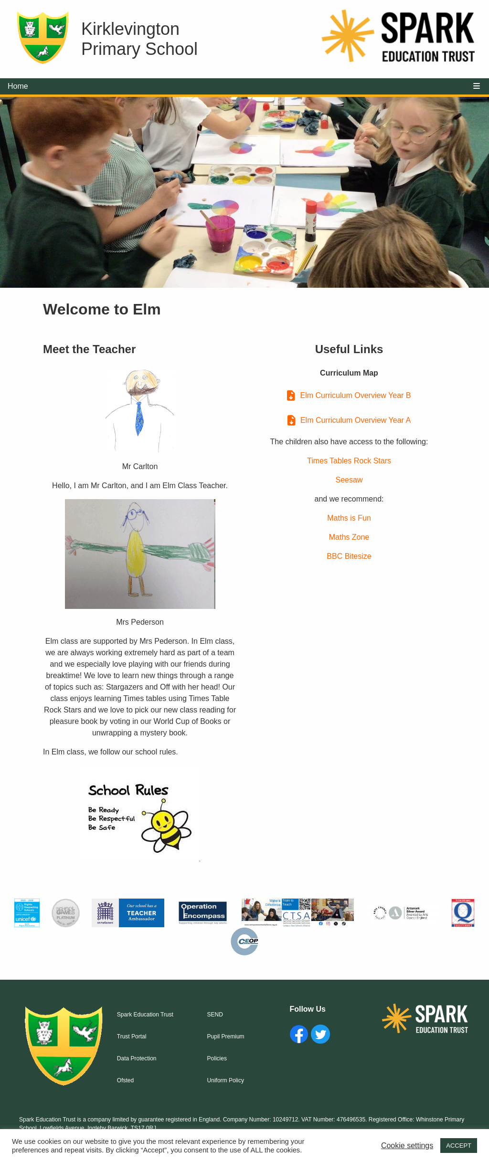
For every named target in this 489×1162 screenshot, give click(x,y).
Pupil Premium (225, 1036)
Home (18, 86)
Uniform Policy (225, 1080)
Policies (217, 1058)
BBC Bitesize (349, 556)
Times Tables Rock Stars (349, 461)
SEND (215, 1014)
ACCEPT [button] (458, 1145)
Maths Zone (349, 537)
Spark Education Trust (145, 1014)
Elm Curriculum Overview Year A (355, 420)
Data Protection (137, 1058)
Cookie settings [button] (407, 1145)
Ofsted (125, 1080)
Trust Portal (132, 1036)
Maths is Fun (349, 518)
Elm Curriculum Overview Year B (355, 395)
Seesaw (349, 480)
